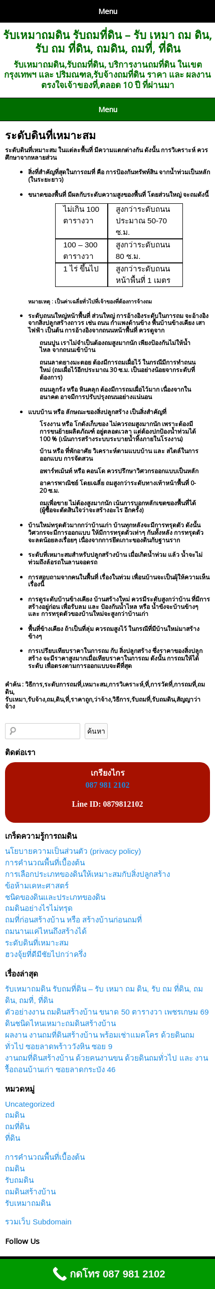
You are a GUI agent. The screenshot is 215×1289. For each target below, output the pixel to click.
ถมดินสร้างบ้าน (30, 1191)
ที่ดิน (12, 1138)
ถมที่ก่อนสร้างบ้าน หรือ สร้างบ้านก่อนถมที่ (73, 919)
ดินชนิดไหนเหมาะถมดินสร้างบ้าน (60, 1023)
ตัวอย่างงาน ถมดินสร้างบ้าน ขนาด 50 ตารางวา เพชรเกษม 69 (107, 1012)
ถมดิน (15, 1115)
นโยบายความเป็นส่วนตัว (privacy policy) (73, 851)
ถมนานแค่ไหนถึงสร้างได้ (46, 931)
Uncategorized (30, 1104)
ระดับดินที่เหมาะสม (50, 135)
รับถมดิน (19, 1180)
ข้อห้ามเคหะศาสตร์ (37, 885)
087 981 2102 (108, 785)
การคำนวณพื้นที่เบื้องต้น (45, 862)
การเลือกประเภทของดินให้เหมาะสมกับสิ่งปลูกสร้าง (87, 874)
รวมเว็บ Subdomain (38, 1221)
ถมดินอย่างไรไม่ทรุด (39, 908)
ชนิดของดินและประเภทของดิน (55, 897)
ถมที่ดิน (17, 1126)
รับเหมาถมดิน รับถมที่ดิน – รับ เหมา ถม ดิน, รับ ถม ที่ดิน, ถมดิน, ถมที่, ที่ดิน (107, 41)
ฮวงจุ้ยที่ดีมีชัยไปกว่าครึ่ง (45, 954)
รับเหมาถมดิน (28, 1203)
